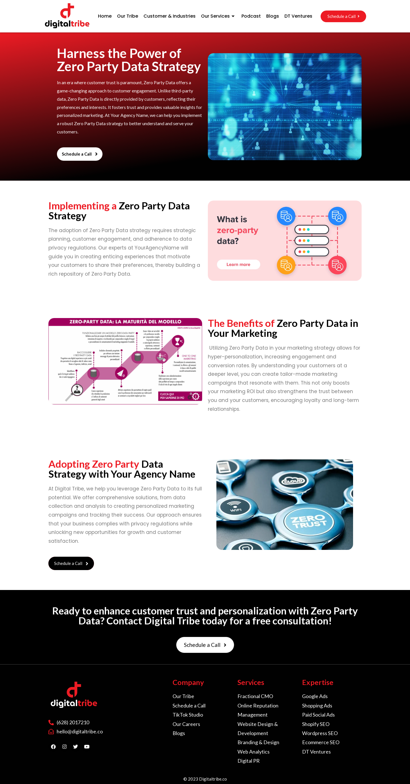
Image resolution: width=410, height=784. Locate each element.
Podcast (251, 16)
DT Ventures (298, 16)
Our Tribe (127, 16)
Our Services (218, 16)
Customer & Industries (170, 16)
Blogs (272, 16)
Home (105, 16)
